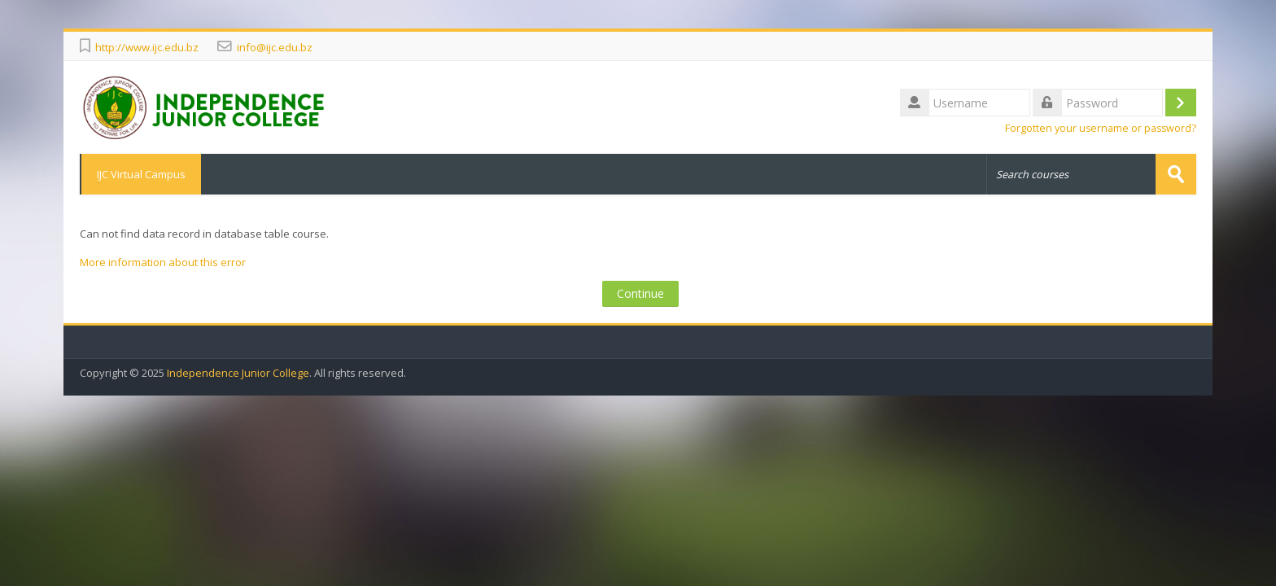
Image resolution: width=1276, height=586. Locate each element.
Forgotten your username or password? (1100, 128)
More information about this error (163, 262)
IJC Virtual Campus (140, 174)
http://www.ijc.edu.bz (147, 47)
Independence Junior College (238, 373)
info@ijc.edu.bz (274, 47)
